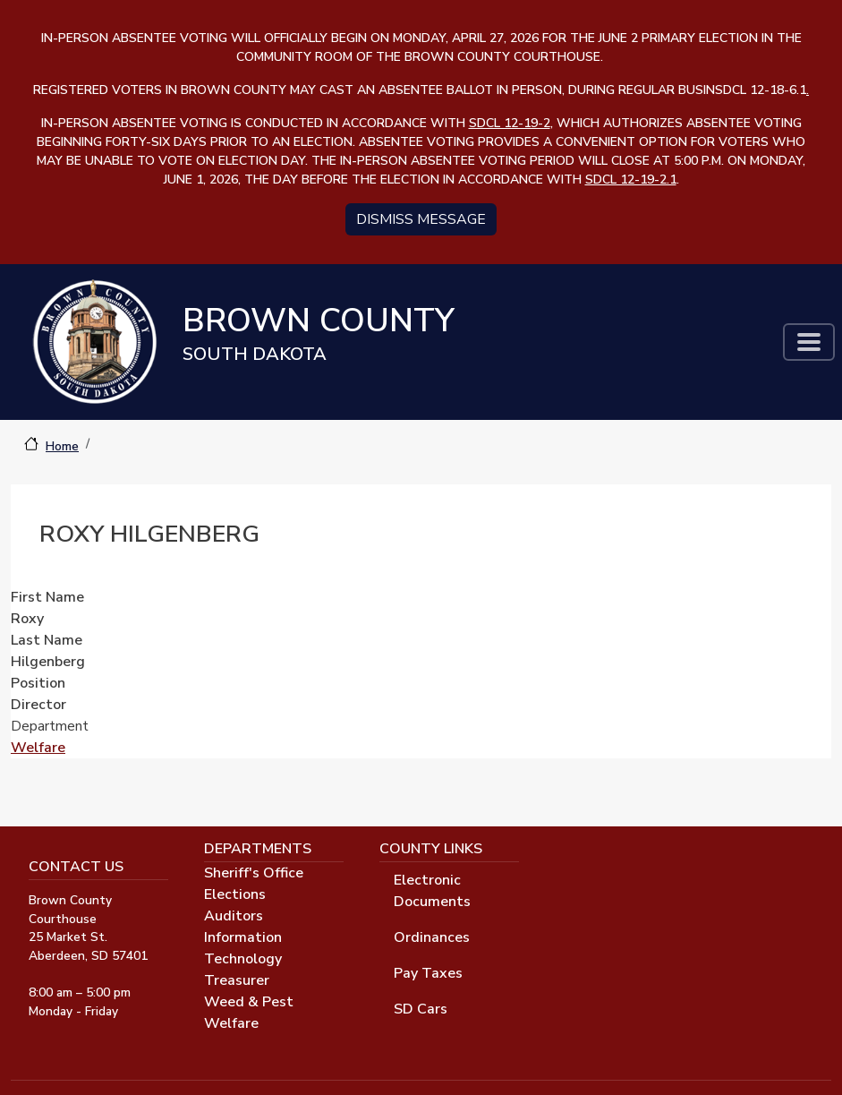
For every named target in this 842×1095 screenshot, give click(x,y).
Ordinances (432, 937)
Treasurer (236, 980)
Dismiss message (421, 219)
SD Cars (420, 1009)
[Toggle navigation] (809, 342)
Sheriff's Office (253, 873)
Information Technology (243, 948)
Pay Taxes (428, 973)
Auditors (233, 916)
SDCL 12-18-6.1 (762, 89)
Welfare (38, 747)
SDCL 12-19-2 (509, 123)
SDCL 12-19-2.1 (630, 179)
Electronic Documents (432, 890)
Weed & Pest (248, 1002)
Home (62, 446)
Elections (235, 894)
